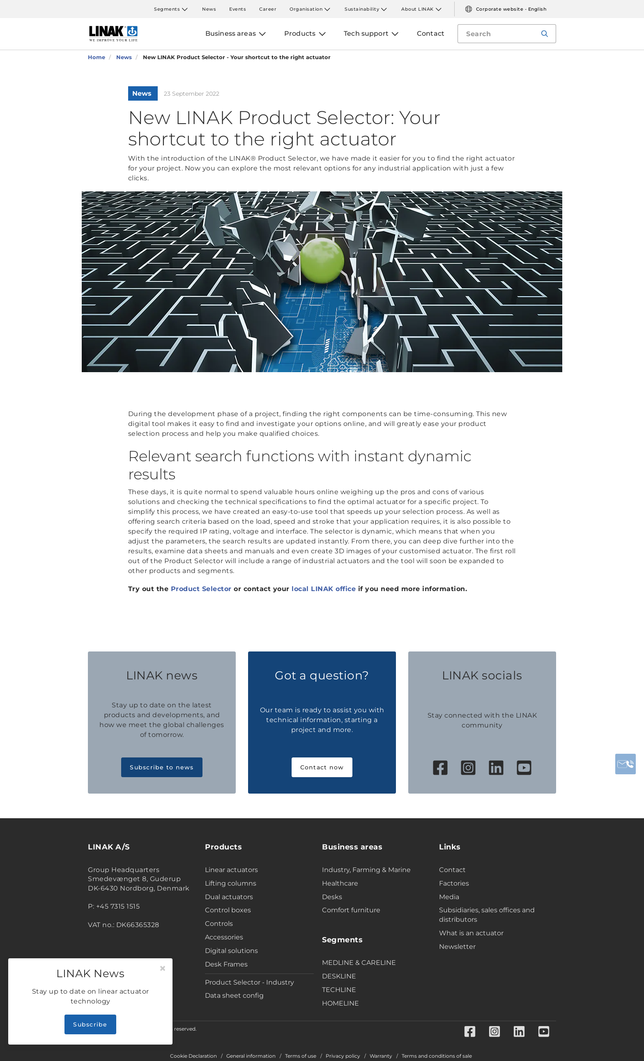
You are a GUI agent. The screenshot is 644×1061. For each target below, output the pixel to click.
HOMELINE (340, 1003)
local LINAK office (324, 589)
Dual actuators (229, 897)
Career (267, 9)
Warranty (381, 1056)
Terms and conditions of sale (437, 1056)
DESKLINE (339, 976)
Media (449, 897)
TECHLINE (339, 990)
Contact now (322, 767)
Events (237, 9)
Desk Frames (226, 964)
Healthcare (340, 883)
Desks (332, 897)
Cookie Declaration (193, 1056)
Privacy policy (343, 1056)
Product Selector (201, 589)
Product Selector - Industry (249, 982)
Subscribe (90, 1024)
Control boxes (228, 910)
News (209, 9)
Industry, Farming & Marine (366, 870)
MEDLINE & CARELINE (359, 963)
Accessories (224, 937)
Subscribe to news (161, 767)
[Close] (162, 968)
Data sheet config (234, 995)
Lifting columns (230, 883)
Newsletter (457, 947)
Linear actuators (231, 870)
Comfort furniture (351, 910)
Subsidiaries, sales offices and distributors (487, 914)
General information (251, 1056)
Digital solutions (231, 951)
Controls (219, 924)
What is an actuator (471, 933)
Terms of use (300, 1056)
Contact (452, 870)
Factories (454, 883)
